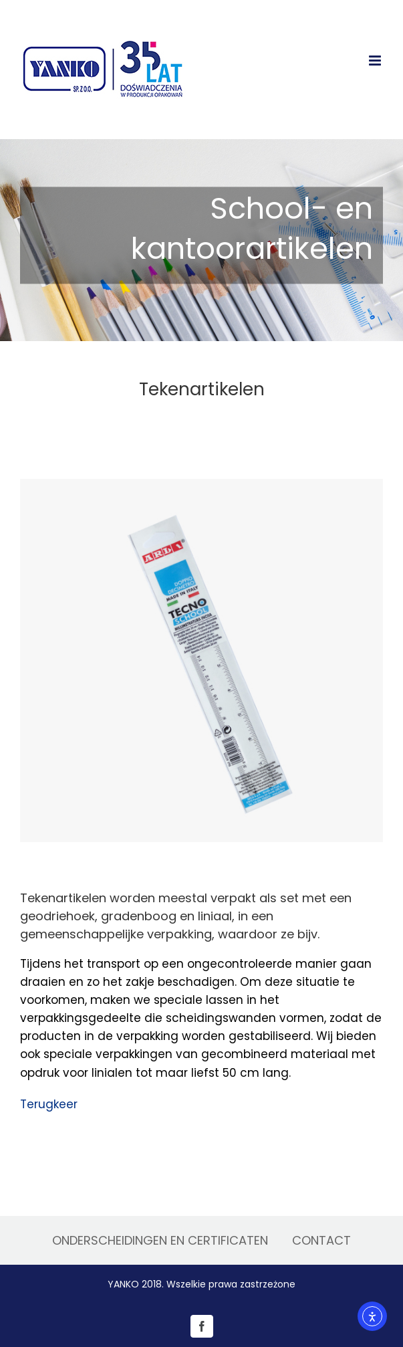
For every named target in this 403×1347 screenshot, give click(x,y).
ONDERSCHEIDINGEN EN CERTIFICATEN (160, 1240)
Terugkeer (49, 1104)
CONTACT (321, 1240)
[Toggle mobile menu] (376, 61)
